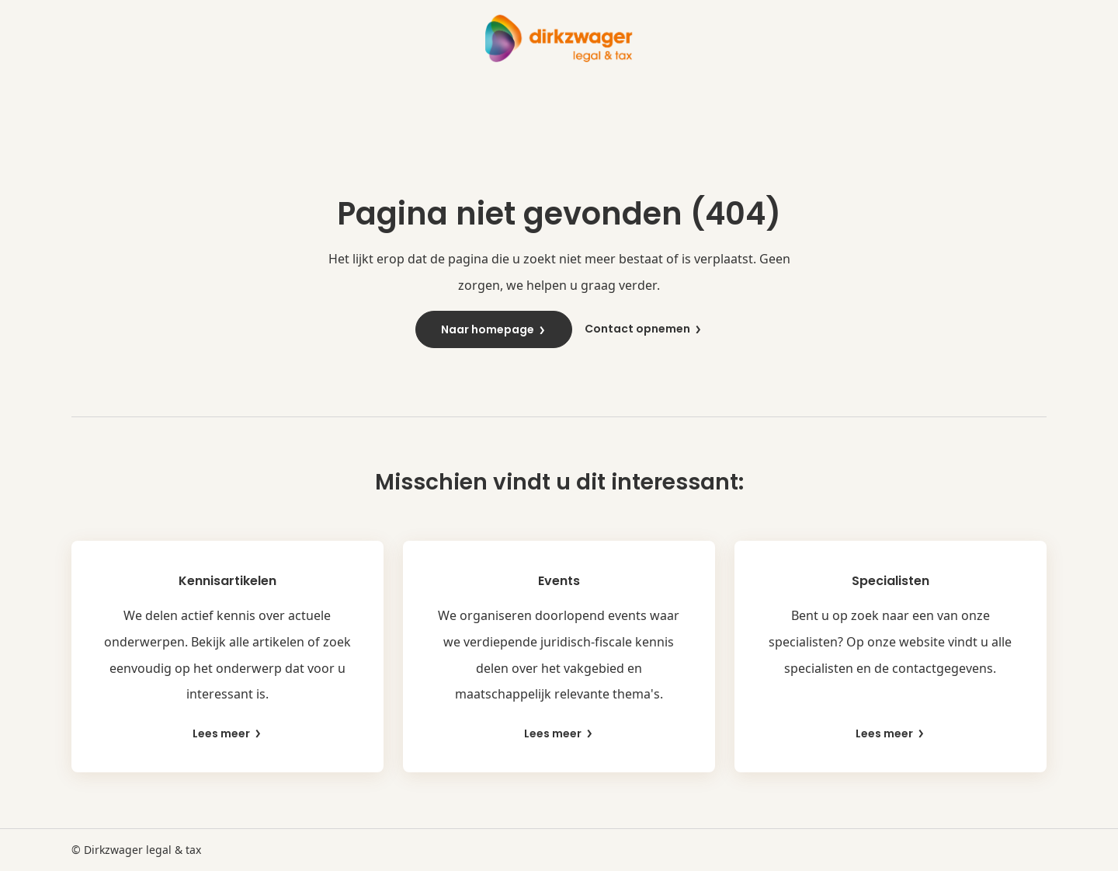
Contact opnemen (644, 329)
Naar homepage (494, 329)
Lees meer (227, 733)
